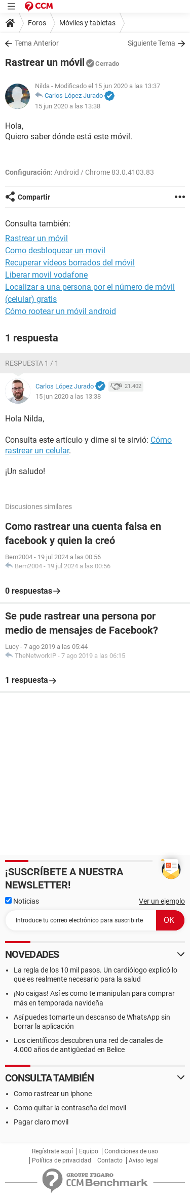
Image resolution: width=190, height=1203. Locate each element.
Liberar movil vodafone (46, 275)
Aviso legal (144, 1160)
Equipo (88, 1151)
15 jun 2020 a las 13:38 (67, 106)
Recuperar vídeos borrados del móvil (70, 262)
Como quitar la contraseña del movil (70, 1108)
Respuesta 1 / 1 (32, 363)
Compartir (34, 197)
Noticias (22, 901)
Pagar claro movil (41, 1122)
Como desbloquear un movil (55, 250)
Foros (37, 23)
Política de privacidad (61, 1160)
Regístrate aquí (52, 1151)
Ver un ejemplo (162, 901)
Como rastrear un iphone (53, 1094)
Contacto (110, 1160)
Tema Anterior (37, 43)
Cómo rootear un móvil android (60, 311)
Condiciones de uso (131, 1151)
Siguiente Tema (151, 43)
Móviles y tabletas (87, 23)
